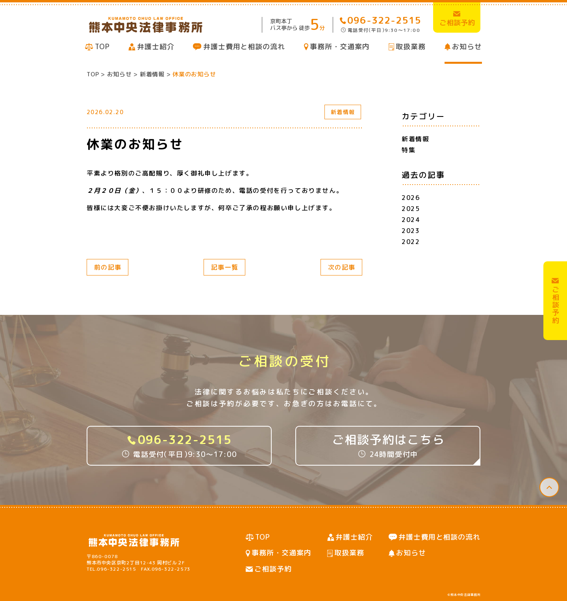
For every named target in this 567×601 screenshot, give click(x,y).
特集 (408, 150)
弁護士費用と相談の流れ (244, 47)
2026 (411, 197)
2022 (411, 241)
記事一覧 (225, 267)
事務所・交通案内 (339, 47)
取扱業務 (411, 47)
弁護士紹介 (155, 47)
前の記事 (108, 267)
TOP (102, 47)
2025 (411, 208)
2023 (411, 230)
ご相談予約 (273, 569)
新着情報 (343, 112)
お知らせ (467, 47)
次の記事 (342, 267)
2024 (411, 219)
